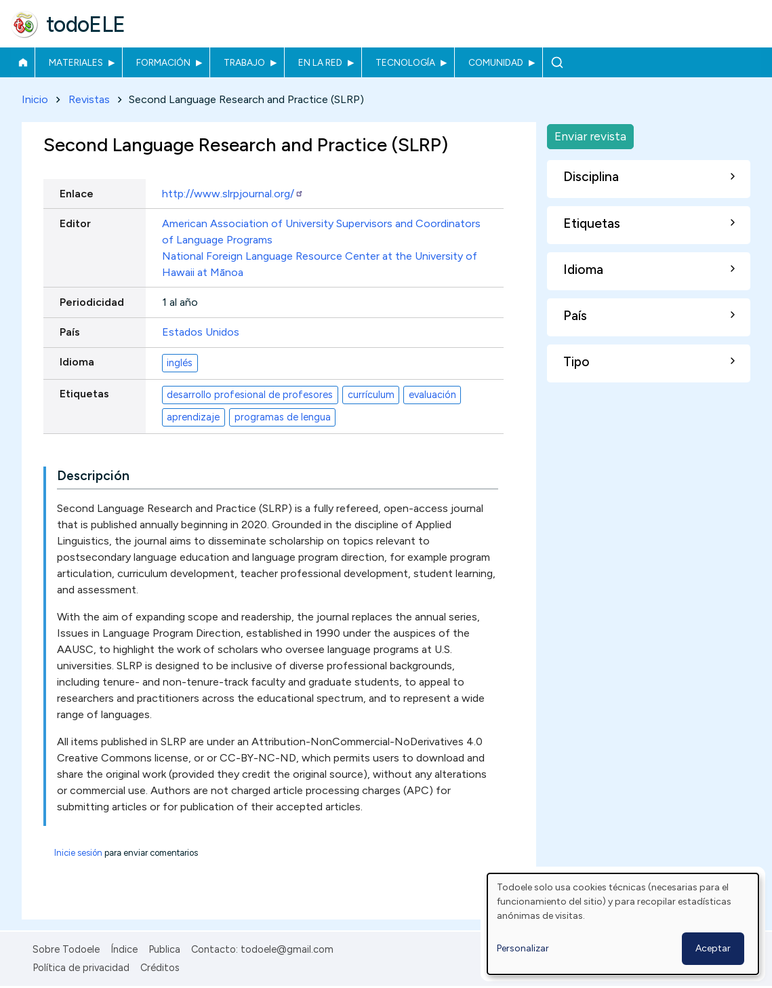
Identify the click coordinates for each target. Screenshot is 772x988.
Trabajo (244, 62)
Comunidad (495, 62)
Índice (124, 949)
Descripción (93, 475)
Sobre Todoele (66, 949)
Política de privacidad (81, 968)
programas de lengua (283, 417)
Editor (75, 223)
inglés (179, 363)
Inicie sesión (78, 853)
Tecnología (405, 62)
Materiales (76, 62)
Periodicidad (92, 302)
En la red (320, 62)
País (70, 331)
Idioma (77, 362)
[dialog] (622, 923)
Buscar (557, 62)
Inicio (23, 62)
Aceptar (713, 948)
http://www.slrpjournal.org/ (233, 193)
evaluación (432, 395)
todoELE (85, 24)
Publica (164, 949)
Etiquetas (84, 394)
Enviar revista (590, 136)
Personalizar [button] (523, 948)
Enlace (77, 193)
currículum (371, 395)
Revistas (89, 99)
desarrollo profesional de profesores (250, 395)
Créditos (160, 968)
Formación (163, 62)
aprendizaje (193, 417)
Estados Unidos (200, 331)
